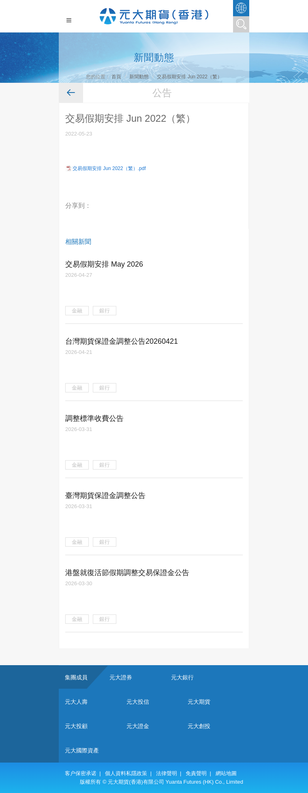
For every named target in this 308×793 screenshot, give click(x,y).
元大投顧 (76, 726)
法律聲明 (166, 773)
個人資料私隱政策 (126, 773)
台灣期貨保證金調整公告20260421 (121, 341)
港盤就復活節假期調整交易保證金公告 (127, 573)
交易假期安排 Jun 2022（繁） (189, 77)
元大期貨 (199, 701)
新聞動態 (139, 77)
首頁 (116, 77)
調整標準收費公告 (94, 418)
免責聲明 (196, 773)
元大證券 (120, 677)
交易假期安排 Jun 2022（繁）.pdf (109, 168)
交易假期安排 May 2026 (104, 264)
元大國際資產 (82, 750)
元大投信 (137, 701)
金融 (77, 311)
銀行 (104, 311)
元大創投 (199, 726)
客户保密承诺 (80, 773)
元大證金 (137, 726)
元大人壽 (76, 701)
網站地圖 (226, 773)
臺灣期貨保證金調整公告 (105, 495)
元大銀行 (182, 677)
